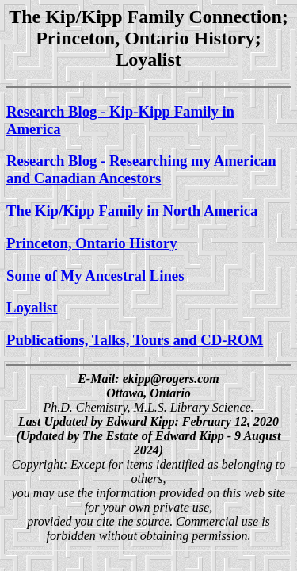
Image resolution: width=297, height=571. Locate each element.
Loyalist (31, 307)
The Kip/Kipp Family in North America (131, 210)
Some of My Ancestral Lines (95, 275)
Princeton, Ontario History (91, 243)
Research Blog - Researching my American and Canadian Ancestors (141, 169)
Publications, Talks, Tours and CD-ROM (134, 339)
